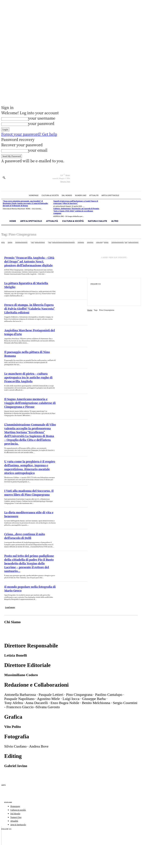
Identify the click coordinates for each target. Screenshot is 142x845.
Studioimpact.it (46, 819)
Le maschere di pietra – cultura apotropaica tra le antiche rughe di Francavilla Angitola (29, 366)
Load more (10, 571)
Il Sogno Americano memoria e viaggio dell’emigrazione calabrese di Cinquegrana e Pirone (28, 388)
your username (41, 118)
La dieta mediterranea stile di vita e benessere (29, 484)
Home (89, 310)
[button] (4, 177)
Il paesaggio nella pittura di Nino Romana (26, 343)
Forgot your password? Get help (29, 134)
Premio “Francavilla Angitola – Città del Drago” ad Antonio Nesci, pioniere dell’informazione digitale (29, 261)
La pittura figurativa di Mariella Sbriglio (25, 281)
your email (37, 150)
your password (41, 123)
